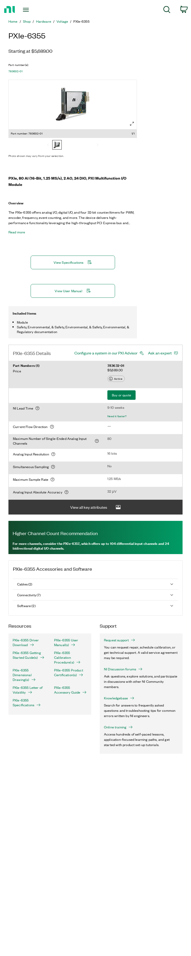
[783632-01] (57, 145)
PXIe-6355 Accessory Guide (70, 690)
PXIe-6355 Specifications (27, 702)
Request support (119, 640)
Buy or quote (121, 394)
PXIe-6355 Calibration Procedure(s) (67, 657)
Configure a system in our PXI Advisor (105, 353)
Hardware (43, 21)
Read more (16, 232)
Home (13, 21)
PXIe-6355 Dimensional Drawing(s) (24, 675)
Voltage (62, 21)
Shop (27, 21)
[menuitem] (167, 10)
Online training (118, 727)
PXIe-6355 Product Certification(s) (68, 672)
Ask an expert (160, 353)
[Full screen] (132, 123)
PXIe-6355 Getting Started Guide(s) (28, 655)
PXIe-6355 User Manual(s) (66, 642)
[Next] (98, 145)
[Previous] (48, 145)
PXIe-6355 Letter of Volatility (27, 690)
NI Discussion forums (123, 669)
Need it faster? (117, 416)
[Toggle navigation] (31, 10)
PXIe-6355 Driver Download (26, 642)
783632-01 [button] (15, 71)
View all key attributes (95, 507)
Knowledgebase (119, 698)
